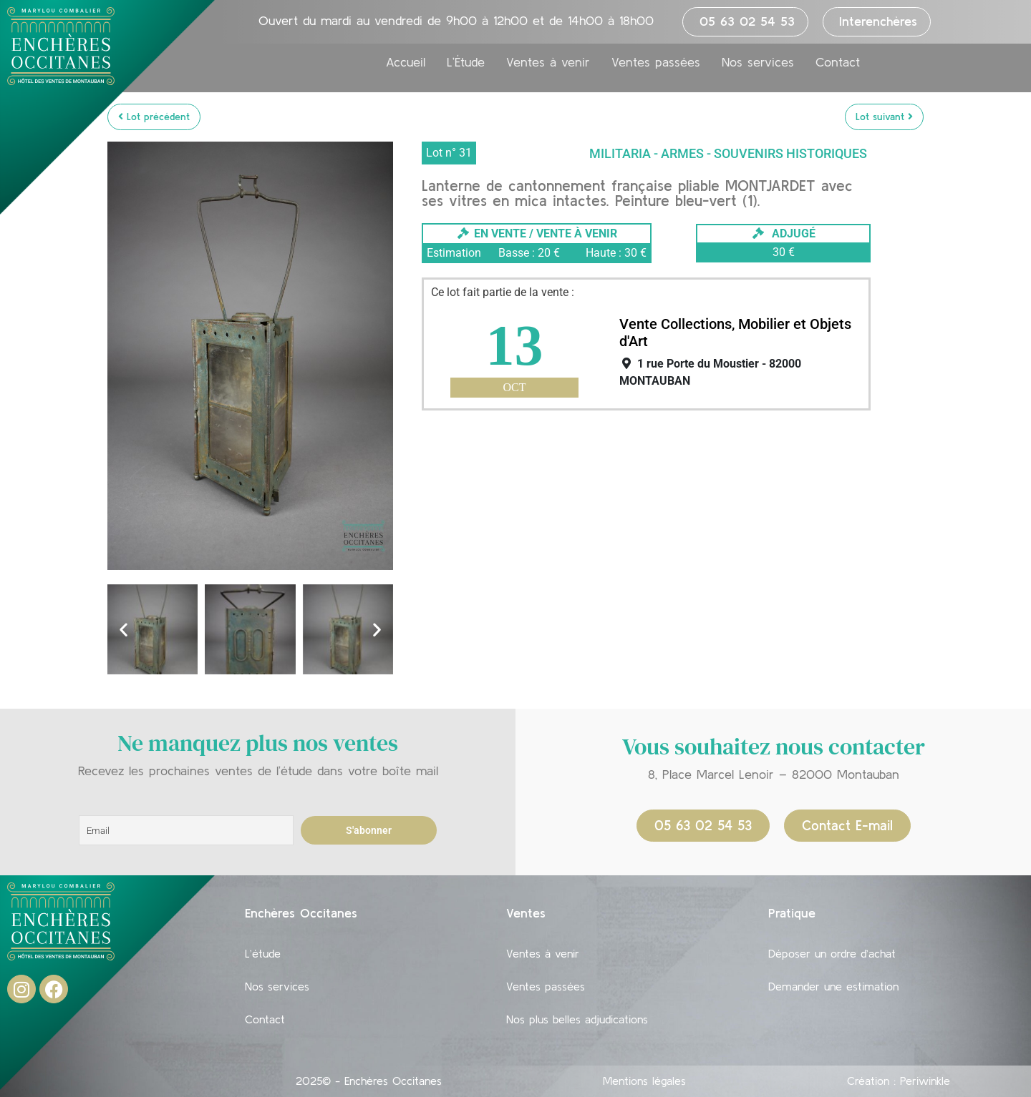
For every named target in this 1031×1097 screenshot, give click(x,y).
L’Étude (466, 62)
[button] (123, 629)
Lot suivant (884, 116)
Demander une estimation (833, 986)
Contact (837, 62)
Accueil (405, 62)
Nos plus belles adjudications (577, 1019)
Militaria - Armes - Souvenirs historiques (728, 153)
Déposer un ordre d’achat (832, 953)
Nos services (758, 62)
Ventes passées (655, 62)
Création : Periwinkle (898, 1080)
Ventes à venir (548, 62)
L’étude (263, 953)
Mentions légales (644, 1080)
